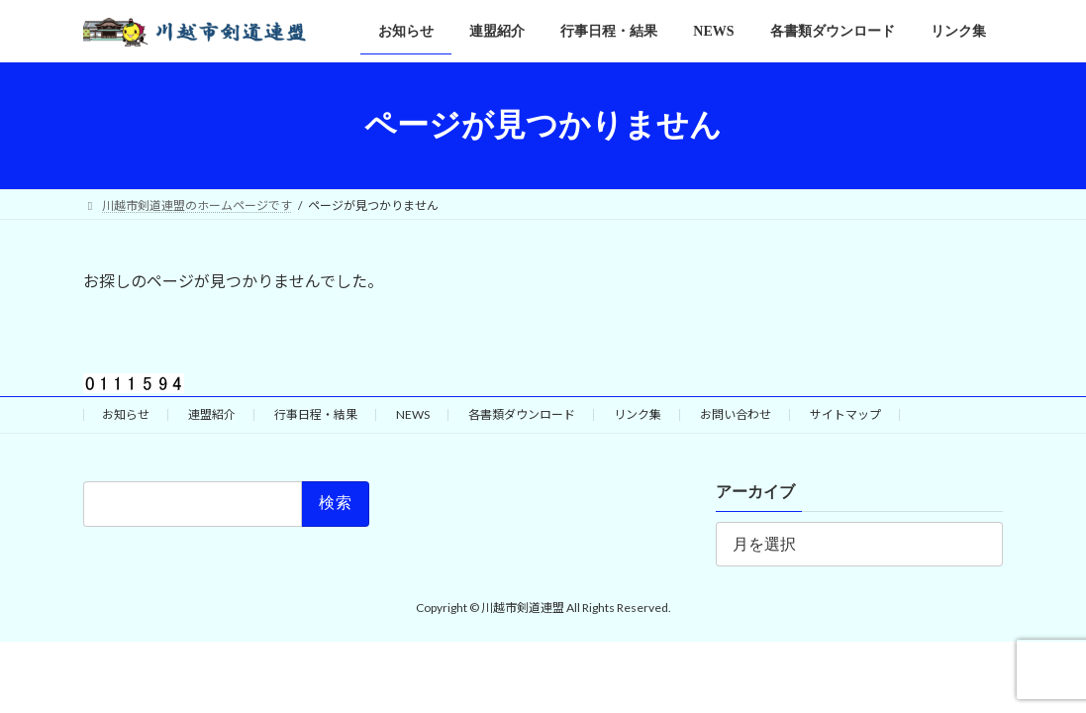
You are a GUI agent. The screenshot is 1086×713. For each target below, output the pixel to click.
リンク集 (637, 414)
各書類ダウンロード (521, 414)
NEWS (413, 414)
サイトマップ (845, 414)
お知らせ (125, 414)
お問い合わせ (735, 414)
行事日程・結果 (315, 414)
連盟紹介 (212, 414)
